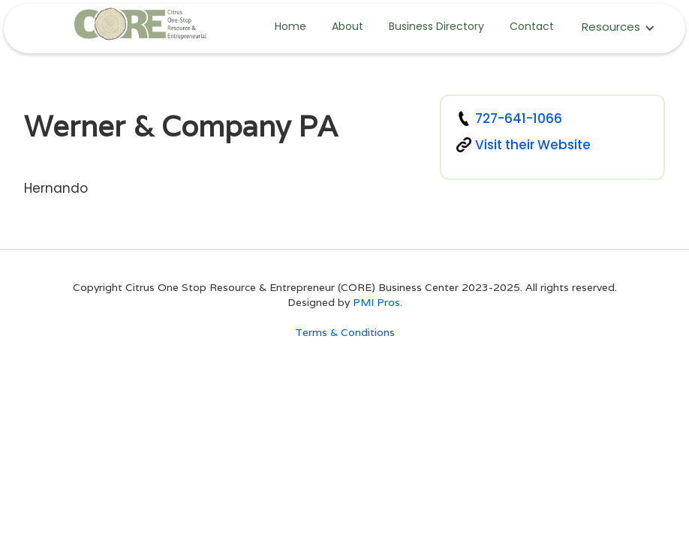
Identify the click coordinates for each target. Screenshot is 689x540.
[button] (618, 28)
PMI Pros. (377, 302)
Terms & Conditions (345, 332)
